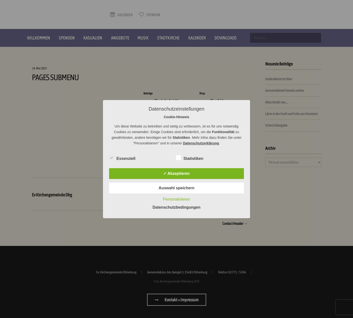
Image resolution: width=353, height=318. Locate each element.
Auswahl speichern (176, 188)
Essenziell (122, 158)
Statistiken (189, 158)
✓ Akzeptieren (176, 173)
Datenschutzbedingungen (176, 207)
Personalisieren (176, 199)
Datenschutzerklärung (201, 143)
